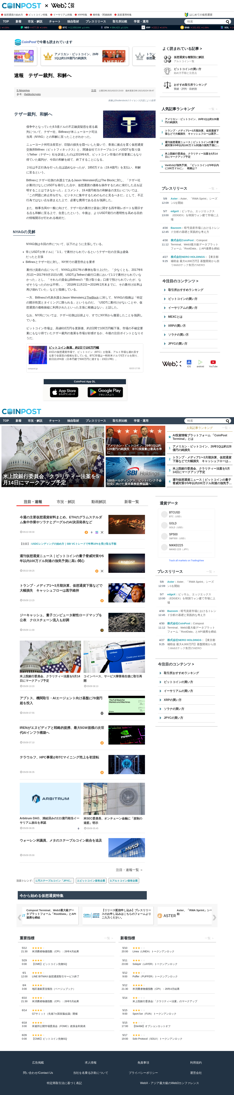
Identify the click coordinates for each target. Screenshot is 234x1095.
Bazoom (176, 227)
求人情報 (91, 1062)
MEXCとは (175, 316)
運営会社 (196, 1072)
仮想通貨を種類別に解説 (189, 57)
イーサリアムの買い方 (182, 307)
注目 (93, 90)
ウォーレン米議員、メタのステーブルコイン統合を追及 (62, 840)
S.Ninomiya (23, 90)
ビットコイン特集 (37, 14)
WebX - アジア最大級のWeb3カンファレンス (169, 1083)
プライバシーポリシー (143, 1072)
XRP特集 (81, 14)
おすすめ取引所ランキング (190, 84)
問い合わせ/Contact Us (38, 1072)
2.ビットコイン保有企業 (91, 880)
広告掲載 (38, 1062)
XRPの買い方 (177, 325)
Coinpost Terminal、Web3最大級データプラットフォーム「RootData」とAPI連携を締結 (195, 244)
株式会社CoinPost (182, 240)
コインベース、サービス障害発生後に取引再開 (113, 678)
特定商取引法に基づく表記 (64, 1083)
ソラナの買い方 (178, 334)
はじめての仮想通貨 (198, 15)
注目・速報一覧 (127, 870)
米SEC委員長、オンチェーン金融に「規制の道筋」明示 (113, 820)
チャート (55, 21)
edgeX (175, 211)
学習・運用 (141, 21)
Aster (174, 198)
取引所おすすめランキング (185, 289)
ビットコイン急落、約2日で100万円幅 (74, 347)
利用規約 (196, 1062)
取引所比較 (120, 21)
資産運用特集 (123, 14)
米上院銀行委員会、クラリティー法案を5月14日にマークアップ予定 (50, 678)
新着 (18, 21)
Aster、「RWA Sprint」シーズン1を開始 (201, 912)
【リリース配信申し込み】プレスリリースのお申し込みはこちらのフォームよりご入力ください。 (126, 914)
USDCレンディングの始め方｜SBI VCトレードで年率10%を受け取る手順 (73, 543)
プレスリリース (96, 21)
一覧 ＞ (226, 427)
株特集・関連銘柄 (101, 14)
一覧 (211, 109)
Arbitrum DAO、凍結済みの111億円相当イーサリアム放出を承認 (49, 820)
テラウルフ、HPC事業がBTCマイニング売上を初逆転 (59, 757)
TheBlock (92, 297)
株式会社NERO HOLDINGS (188, 256)
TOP (6, 21)
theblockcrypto (32, 94)
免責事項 (143, 1062)
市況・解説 (35, 21)
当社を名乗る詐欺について (90, 1072)
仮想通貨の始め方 (12, 14)
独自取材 (73, 21)
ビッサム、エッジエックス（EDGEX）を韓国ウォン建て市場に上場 (195, 215)
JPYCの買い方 (178, 343)
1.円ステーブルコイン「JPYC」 (53, 880)
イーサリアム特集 (61, 14)
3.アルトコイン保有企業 (124, 880)
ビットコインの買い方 (187, 69)
